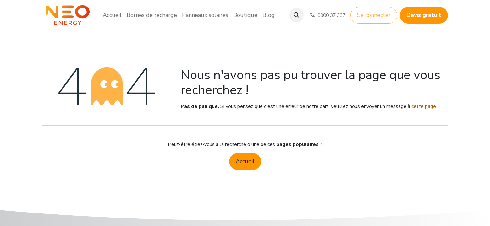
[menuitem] (112, 15)
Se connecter (374, 15)
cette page (423, 106)
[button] (296, 15)
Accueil (245, 161)
